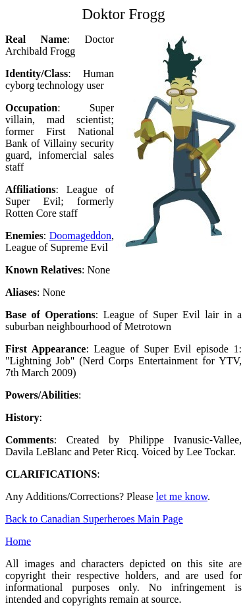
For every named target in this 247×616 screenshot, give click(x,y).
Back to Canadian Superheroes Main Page (94, 518)
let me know (181, 496)
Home (18, 541)
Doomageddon (80, 235)
